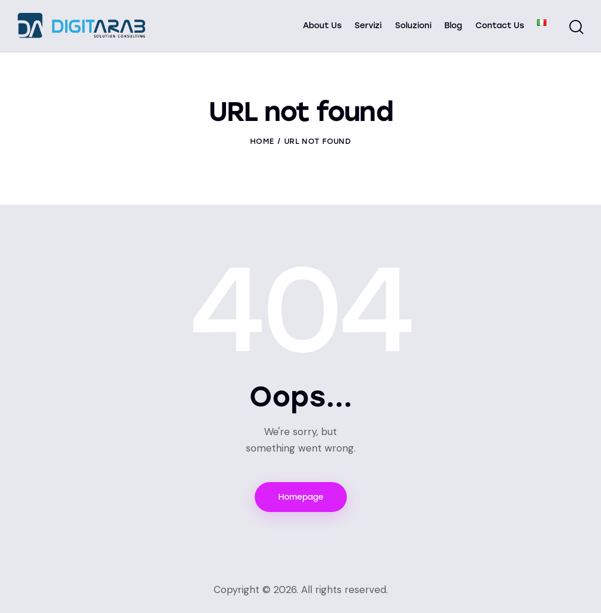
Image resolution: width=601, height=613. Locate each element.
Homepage (300, 497)
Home (262, 141)
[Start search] (576, 27)
